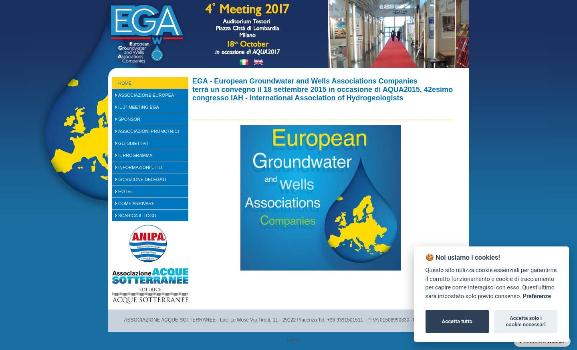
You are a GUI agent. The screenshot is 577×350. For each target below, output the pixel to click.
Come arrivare (136, 203)
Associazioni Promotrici (148, 131)
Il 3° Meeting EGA (138, 107)
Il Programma (135, 155)
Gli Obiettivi (133, 143)
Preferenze (537, 296)
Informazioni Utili (140, 167)
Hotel (125, 191)
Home (124, 83)
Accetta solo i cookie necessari (525, 321)
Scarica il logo (137, 215)
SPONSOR (129, 119)
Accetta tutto (457, 321)
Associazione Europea (146, 95)
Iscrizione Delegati (142, 179)
